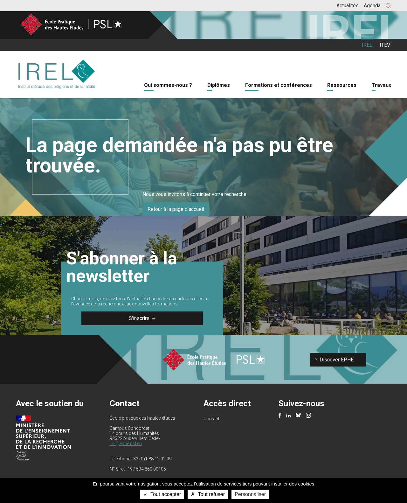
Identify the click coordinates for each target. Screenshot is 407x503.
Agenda (372, 6)
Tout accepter (162, 494)
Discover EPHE (337, 360)
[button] (388, 5)
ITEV (385, 45)
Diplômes (218, 85)
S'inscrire (142, 318)
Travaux (381, 85)
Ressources (341, 85)
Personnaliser (250, 494)
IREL (367, 45)
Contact (211, 418)
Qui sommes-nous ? (168, 85)
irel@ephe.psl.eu (126, 443)
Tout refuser (208, 494)
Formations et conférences (278, 85)
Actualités (347, 6)
